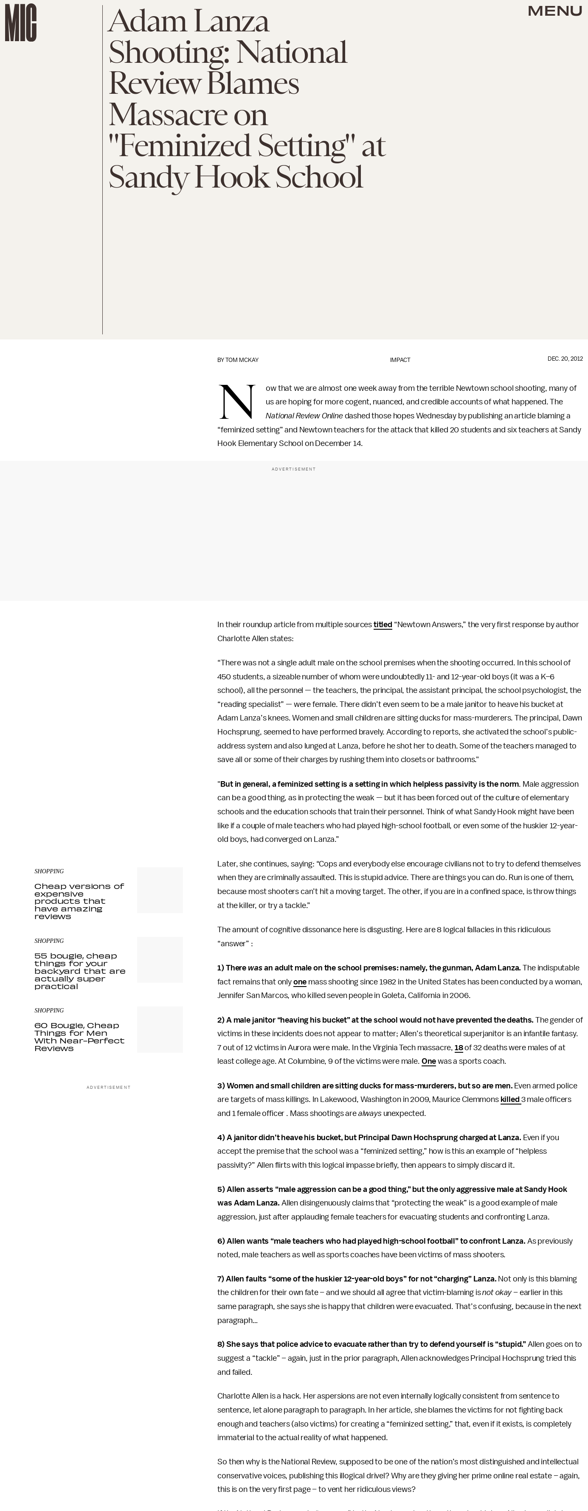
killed (511, 1099)
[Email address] (108, 762)
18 (459, 1047)
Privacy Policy (51, 803)
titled (383, 624)
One (429, 1061)
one (300, 982)
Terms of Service (153, 798)
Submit (162, 786)
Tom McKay (242, 360)
